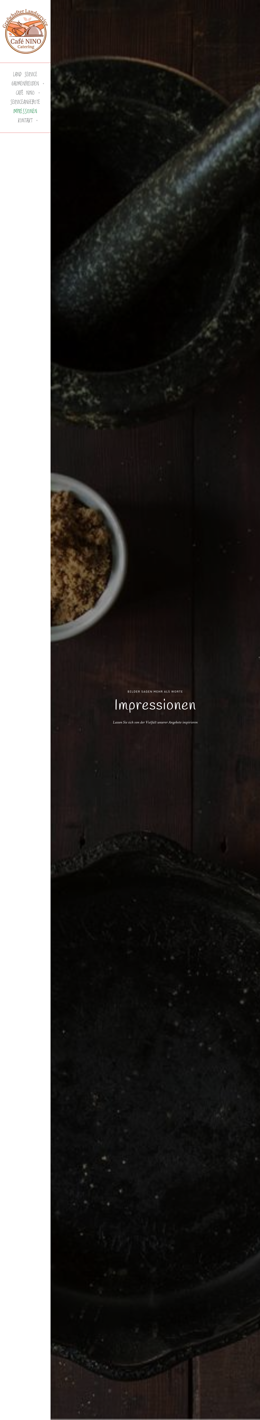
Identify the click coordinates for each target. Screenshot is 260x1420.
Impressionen (25, 111)
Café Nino (25, 93)
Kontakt (25, 120)
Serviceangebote (25, 102)
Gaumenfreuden (25, 84)
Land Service (25, 74)
